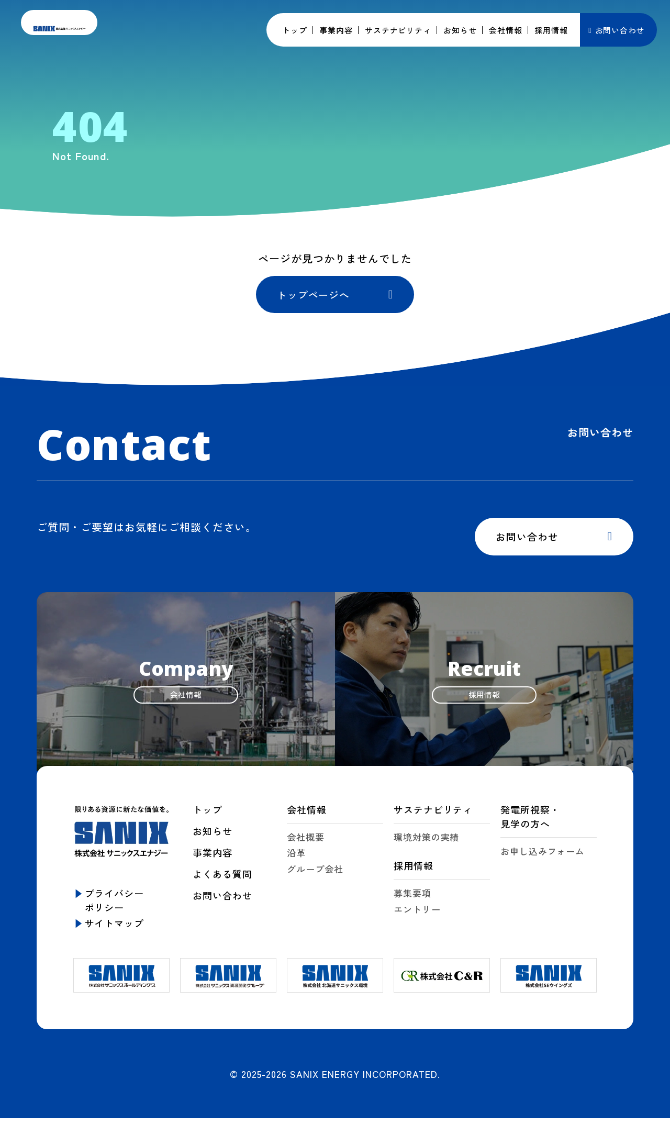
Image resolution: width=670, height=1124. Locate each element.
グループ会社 (315, 878)
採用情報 (413, 875)
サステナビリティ (433, 818)
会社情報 (307, 818)
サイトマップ (114, 932)
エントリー (417, 918)
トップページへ (316, 297)
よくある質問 (222, 882)
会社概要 (306, 845)
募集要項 (412, 902)
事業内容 (212, 861)
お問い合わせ (620, 30)
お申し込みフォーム (542, 859)
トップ (207, 818)
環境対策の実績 (426, 845)
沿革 (296, 862)
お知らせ (212, 840)
